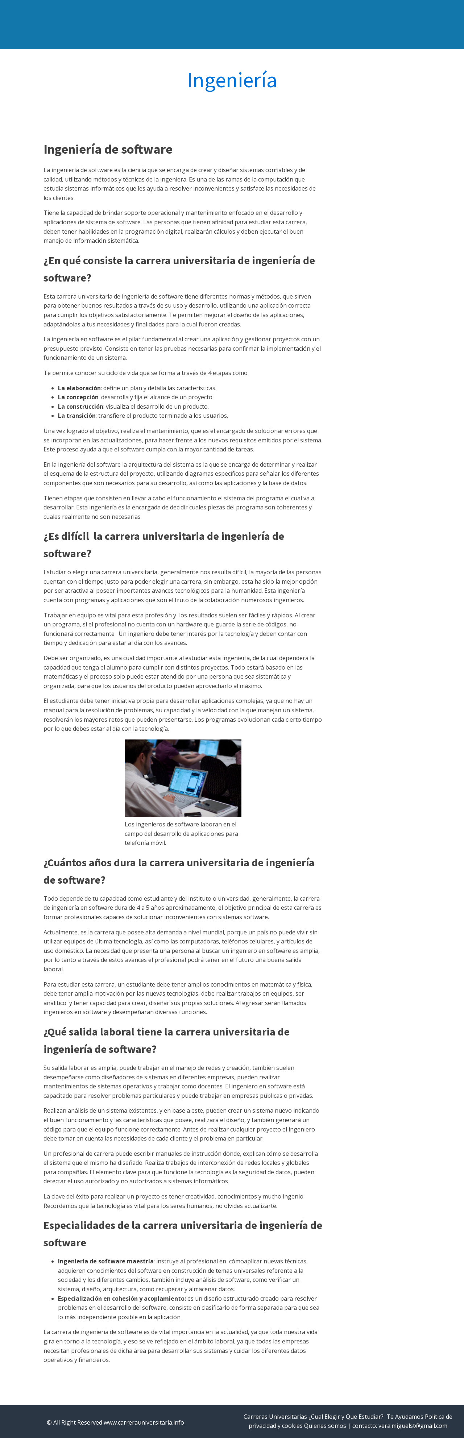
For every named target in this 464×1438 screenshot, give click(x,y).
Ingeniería (232, 79)
